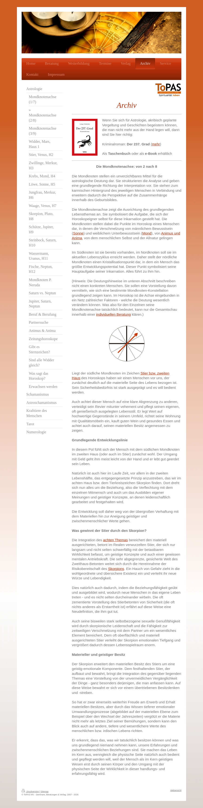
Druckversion (30, 791)
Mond (146, 233)
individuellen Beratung (113, 314)
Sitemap (44, 791)
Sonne (78, 233)
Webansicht (175, 790)
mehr (156, 144)
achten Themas (115, 540)
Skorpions (116, 569)
